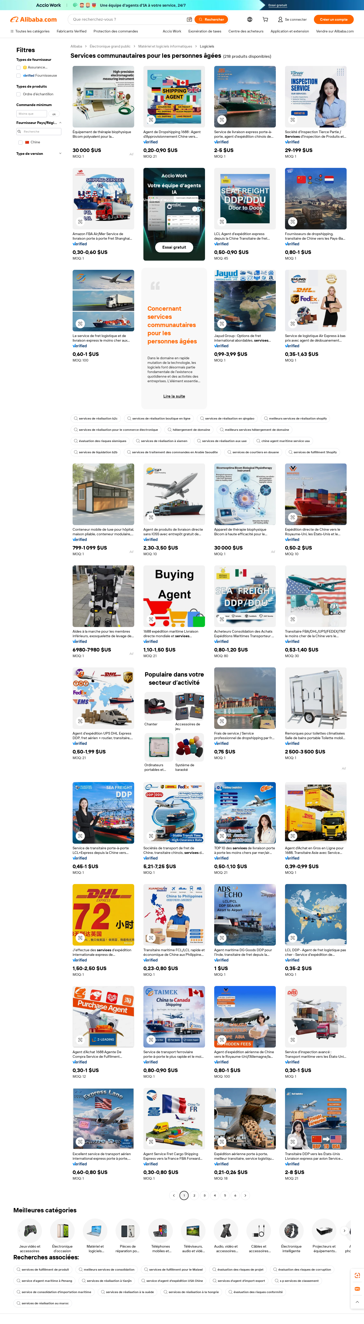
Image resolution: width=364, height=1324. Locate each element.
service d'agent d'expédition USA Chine (172, 1281)
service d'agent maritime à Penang (44, 1281)
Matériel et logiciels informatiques (165, 46)
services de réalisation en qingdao (227, 418)
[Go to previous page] (173, 1195)
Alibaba (76, 46)
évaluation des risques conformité (256, 1292)
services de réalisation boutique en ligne (158, 418)
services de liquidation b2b (95, 452)
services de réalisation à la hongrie (191, 1292)
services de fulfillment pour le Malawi (173, 1270)
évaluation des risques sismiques (100, 441)
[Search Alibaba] (127, 19)
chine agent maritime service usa (283, 441)
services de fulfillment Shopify (313, 452)
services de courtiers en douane (253, 452)
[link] (357, 1275)
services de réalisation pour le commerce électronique (116, 430)
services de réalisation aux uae (222, 441)
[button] (189, 19)
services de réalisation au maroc (43, 1303)
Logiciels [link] (207, 46)
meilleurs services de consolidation (106, 1270)
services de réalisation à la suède (127, 1292)
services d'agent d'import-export (239, 1281)
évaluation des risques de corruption (302, 1270)
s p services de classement (297, 1281)
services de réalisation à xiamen (161, 441)
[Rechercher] (211, 19)
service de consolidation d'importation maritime (54, 1292)
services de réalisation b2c (96, 418)
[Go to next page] (245, 1195)
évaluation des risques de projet (238, 1270)
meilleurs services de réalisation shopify (295, 418)
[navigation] (38, 621)
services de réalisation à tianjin (107, 1281)
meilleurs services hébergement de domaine (254, 430)
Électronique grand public (110, 46)
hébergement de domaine (189, 430)
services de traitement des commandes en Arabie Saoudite (172, 452)
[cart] (266, 20)
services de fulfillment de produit (43, 1270)
